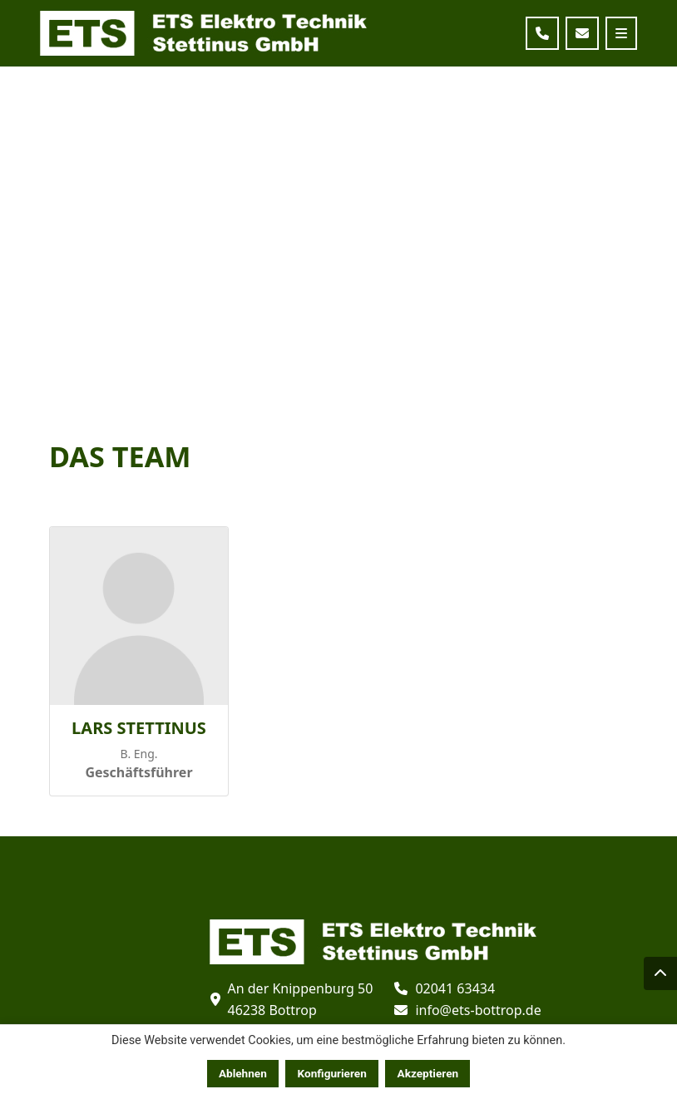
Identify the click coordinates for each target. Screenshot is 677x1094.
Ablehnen (243, 1073)
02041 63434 (455, 988)
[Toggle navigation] (621, 33)
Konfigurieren (332, 1073)
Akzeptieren (428, 1073)
